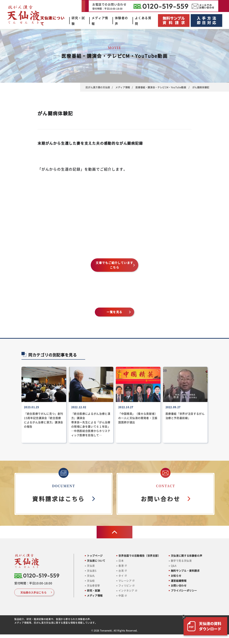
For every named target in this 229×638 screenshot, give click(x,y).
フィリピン (126, 585)
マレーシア (126, 580)
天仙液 (91, 565)
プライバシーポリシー (184, 590)
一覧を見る (114, 312)
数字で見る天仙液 (181, 560)
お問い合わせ (179, 585)
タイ (122, 575)
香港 (122, 565)
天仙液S (91, 570)
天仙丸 (91, 575)
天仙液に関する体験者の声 (186, 555)
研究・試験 (93, 590)
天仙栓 (91, 580)
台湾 (122, 570)
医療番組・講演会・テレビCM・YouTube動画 (161, 87)
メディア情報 (122, 87)
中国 (122, 595)
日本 (121, 560)
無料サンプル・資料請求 (185, 570)
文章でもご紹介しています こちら (116, 264)
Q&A (174, 565)
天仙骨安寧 (93, 585)
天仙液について (96, 560)
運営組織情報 (179, 580)
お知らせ (176, 575)
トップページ (95, 555)
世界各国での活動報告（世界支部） (139, 555)
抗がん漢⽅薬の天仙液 (98, 87)
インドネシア (127, 590)
